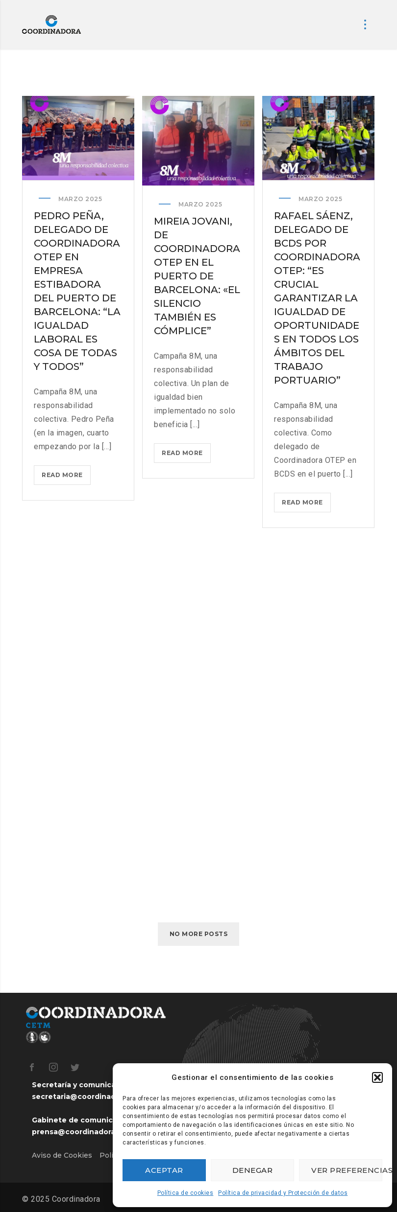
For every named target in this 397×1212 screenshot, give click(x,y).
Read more (66, 477)
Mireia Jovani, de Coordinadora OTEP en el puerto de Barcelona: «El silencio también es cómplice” (197, 276)
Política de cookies (185, 1192)
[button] (377, 1077)
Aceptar (164, 1170)
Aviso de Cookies (62, 1155)
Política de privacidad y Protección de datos (282, 1192)
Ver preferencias (346, 1170)
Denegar (252, 1170)
